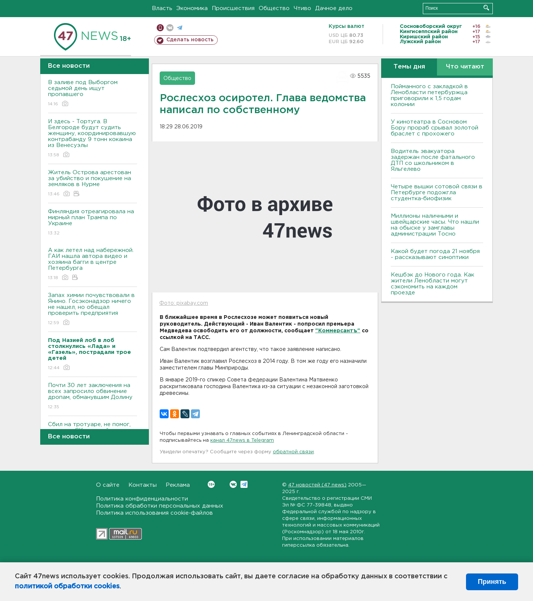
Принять (492, 581)
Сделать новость (190, 40)
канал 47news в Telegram (242, 440)
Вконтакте (211, 484)
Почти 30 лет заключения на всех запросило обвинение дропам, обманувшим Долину (92, 396)
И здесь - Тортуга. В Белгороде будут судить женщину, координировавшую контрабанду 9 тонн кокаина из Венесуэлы (92, 138)
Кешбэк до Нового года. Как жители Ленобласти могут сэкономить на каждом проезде (432, 283)
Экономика (192, 8)
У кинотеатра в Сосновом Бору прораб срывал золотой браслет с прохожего (434, 127)
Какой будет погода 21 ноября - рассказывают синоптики (435, 254)
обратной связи (293, 452)
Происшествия (233, 8)
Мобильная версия (160, 27)
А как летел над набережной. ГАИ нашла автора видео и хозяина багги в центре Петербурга (92, 264)
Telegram (244, 484)
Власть (162, 8)
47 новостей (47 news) (317, 485)
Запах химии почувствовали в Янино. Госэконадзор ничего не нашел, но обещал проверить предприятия (92, 309)
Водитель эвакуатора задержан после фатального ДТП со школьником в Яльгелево (433, 160)
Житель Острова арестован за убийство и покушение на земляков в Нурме (92, 183)
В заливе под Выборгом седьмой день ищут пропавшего (92, 93)
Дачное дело (333, 8)
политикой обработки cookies (67, 586)
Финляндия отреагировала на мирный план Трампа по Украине (92, 222)
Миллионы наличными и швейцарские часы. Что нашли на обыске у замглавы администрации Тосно (435, 225)
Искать (486, 7)
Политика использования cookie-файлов (154, 513)
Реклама (178, 485)
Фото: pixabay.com (183, 303)
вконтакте (169, 27)
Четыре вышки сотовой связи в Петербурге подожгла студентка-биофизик (436, 192)
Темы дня (409, 67)
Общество (274, 8)
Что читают (465, 67)
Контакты (142, 485)
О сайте (107, 485)
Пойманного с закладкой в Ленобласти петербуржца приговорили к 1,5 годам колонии (429, 95)
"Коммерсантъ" (337, 331)
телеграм (179, 27)
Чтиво (302, 8)
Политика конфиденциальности (142, 498)
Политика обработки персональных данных (159, 506)
